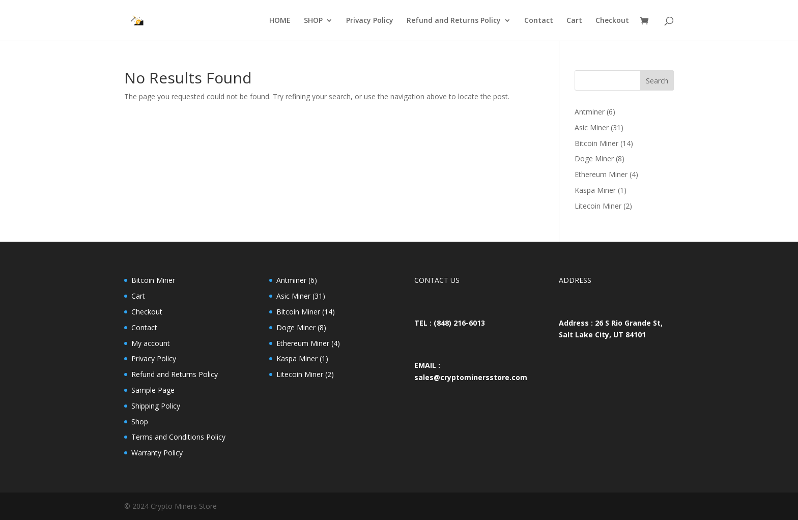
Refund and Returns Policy (454, 21)
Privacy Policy (369, 21)
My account (150, 343)
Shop (139, 421)
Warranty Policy (157, 452)
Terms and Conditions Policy (178, 437)
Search (657, 80)
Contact (538, 21)
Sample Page (153, 390)
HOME (280, 21)
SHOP (313, 21)
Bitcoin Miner (153, 280)
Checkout (612, 21)
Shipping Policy (155, 406)
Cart (574, 21)
